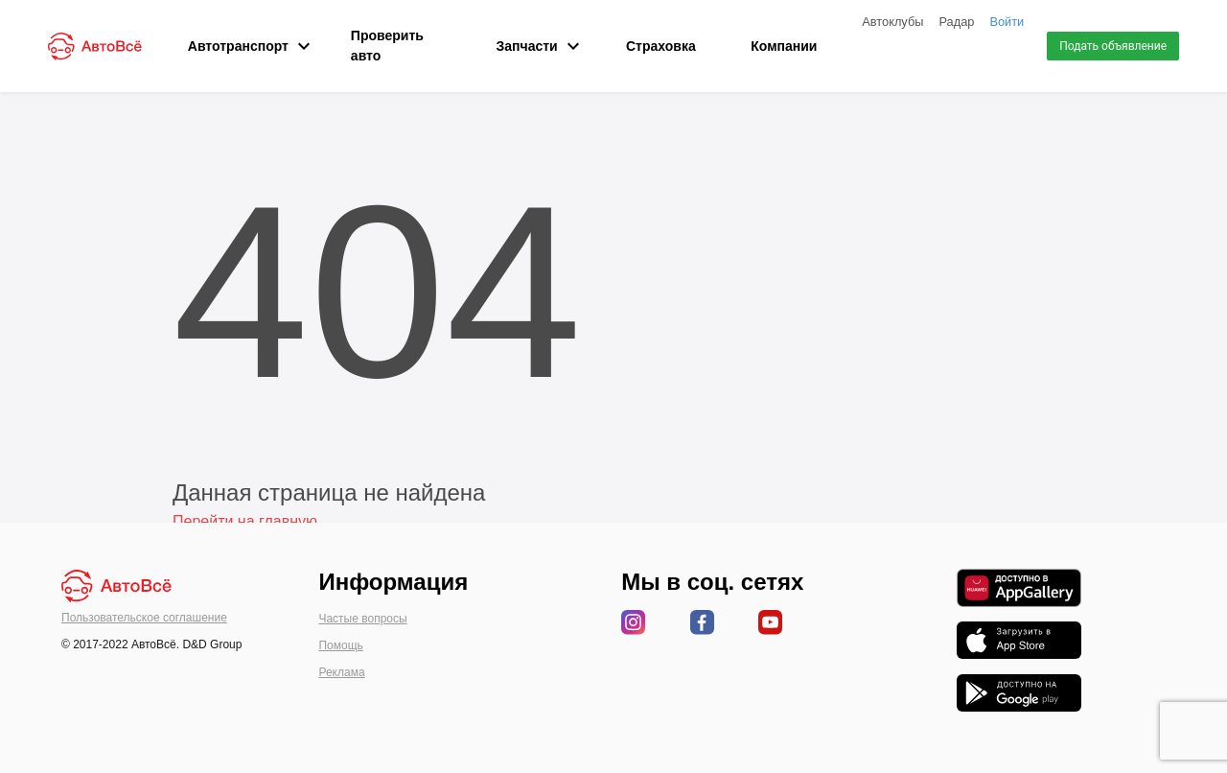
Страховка (661, 46)
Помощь (340, 645)
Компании (784, 46)
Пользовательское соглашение (144, 617)
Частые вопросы (362, 618)
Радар (956, 21)
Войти (1006, 21)
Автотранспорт (241, 46)
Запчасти (534, 46)
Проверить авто (387, 45)
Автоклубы (892, 21)
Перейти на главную (245, 521)
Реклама (341, 672)
